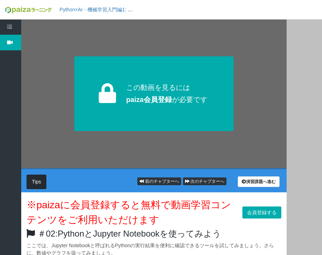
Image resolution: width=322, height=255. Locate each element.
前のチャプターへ (159, 181)
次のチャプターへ (204, 181)
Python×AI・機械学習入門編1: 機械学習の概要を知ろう (120, 9)
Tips (36, 182)
